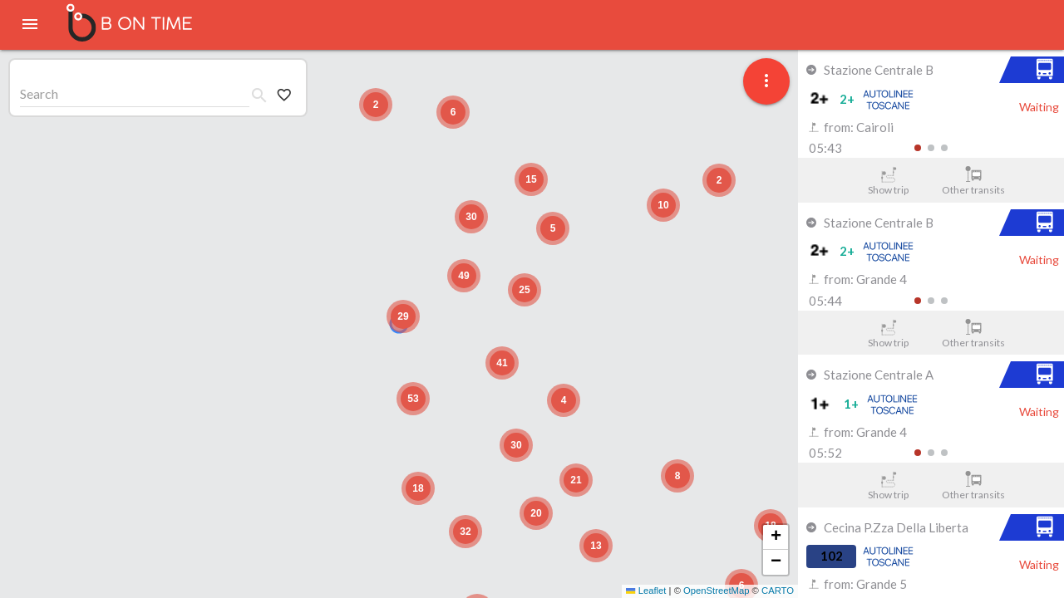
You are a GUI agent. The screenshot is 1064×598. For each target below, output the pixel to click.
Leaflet (646, 591)
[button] (403, 316)
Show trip (888, 181)
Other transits (974, 181)
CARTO (777, 591)
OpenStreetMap (716, 591)
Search (39, 93)
